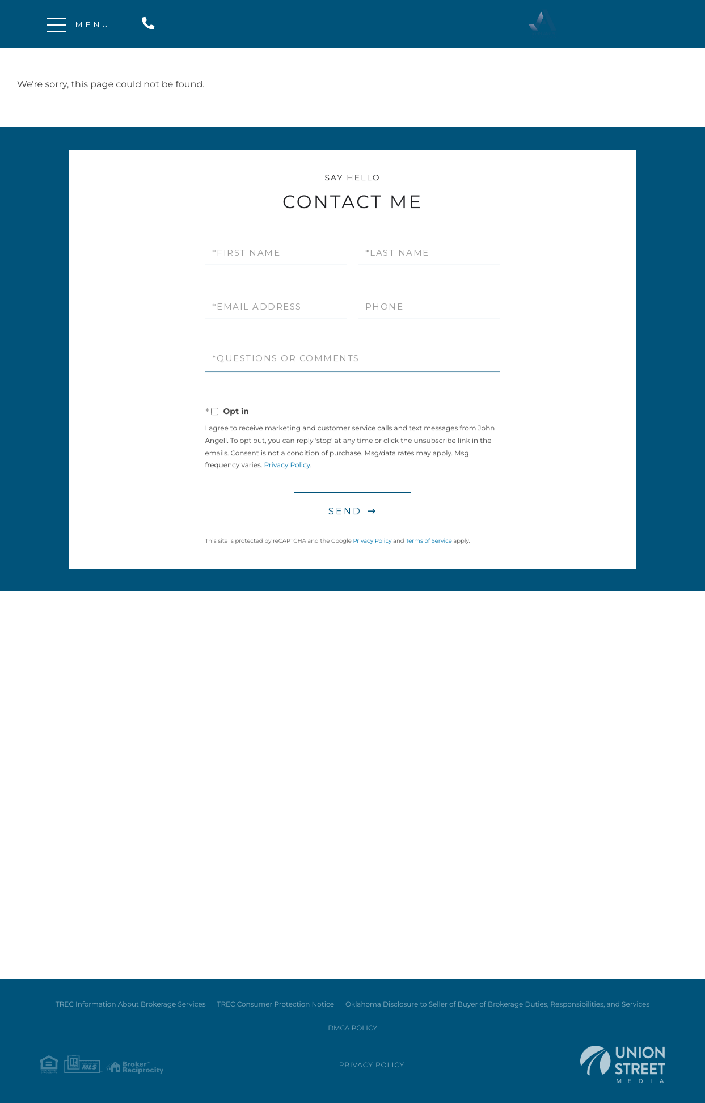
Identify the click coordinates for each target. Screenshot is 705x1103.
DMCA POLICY (352, 1028)
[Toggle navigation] (56, 24)
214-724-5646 (150, 24)
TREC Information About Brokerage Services (131, 1004)
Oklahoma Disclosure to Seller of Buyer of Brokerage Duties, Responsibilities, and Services (497, 1004)
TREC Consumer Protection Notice (275, 1004)
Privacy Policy (287, 467)
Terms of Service (429, 542)
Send (345, 513)
